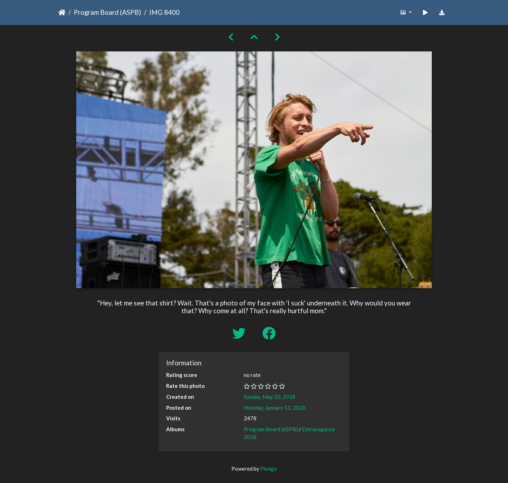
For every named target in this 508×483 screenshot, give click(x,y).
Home (62, 12)
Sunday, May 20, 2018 (269, 397)
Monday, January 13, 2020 (275, 407)
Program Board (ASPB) (107, 12)
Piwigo (268, 468)
